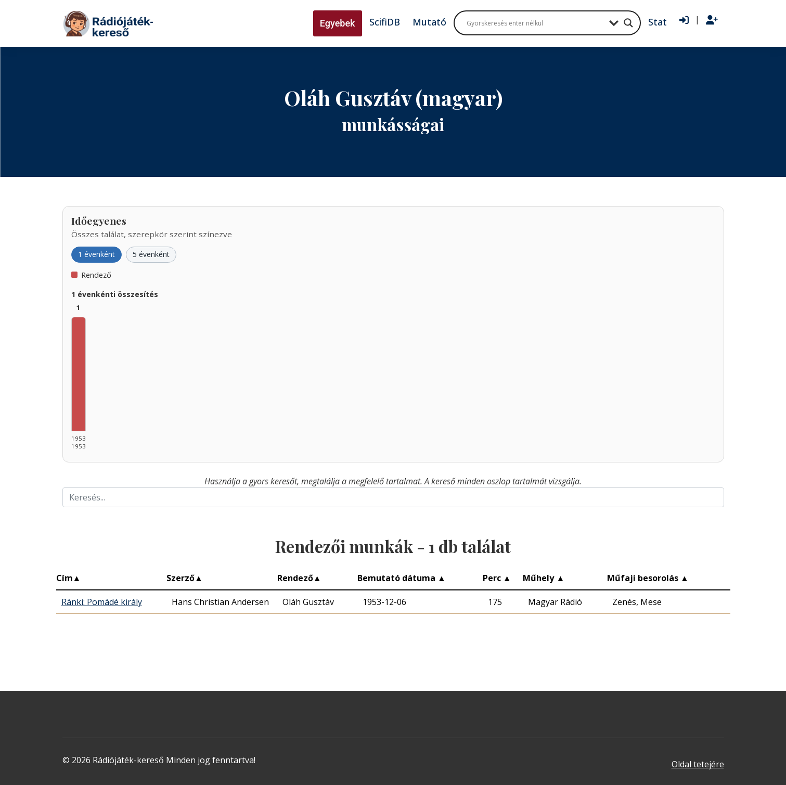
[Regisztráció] (712, 20)
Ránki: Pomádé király (101, 602)
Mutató (429, 22)
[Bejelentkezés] (684, 20)
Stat (657, 22)
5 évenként (151, 254)
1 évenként (96, 254)
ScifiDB (384, 22)
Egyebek (337, 23)
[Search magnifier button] (628, 23)
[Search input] (535, 23)
